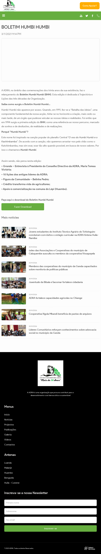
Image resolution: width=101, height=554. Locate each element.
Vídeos (7, 439)
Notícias (8, 419)
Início (7, 414)
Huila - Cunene (11, 482)
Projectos (9, 424)
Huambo (8, 472)
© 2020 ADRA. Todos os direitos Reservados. (19, 548)
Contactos (9, 444)
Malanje (8, 467)
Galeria (8, 434)
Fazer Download (22, 206)
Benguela (9, 477)
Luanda (8, 462)
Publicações (10, 429)
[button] (3, 15)
